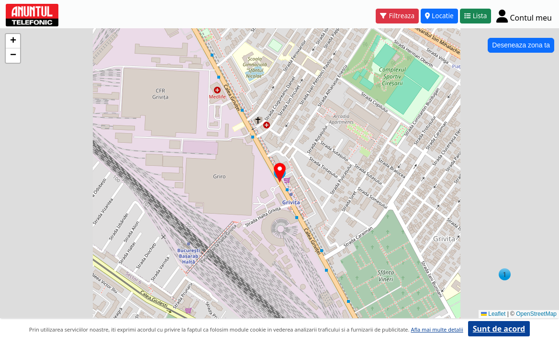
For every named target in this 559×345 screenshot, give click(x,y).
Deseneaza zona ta (521, 45)
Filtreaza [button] (397, 15)
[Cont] (524, 15)
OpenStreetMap (536, 313)
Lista (475, 15)
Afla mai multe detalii (437, 329)
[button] (505, 274)
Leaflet (493, 313)
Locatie (439, 15)
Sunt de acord (499, 328)
